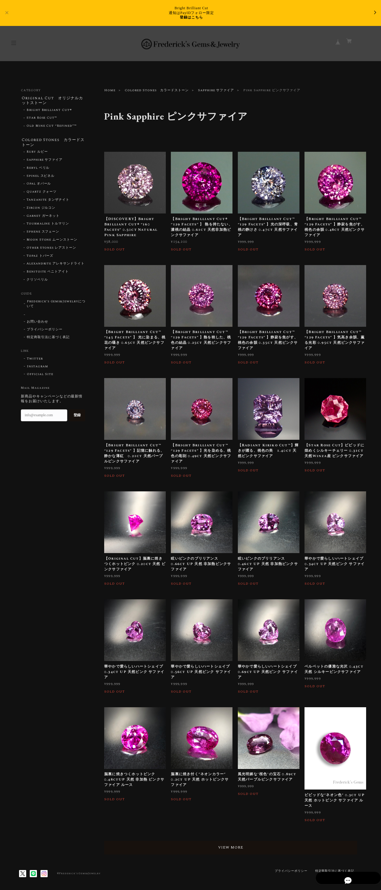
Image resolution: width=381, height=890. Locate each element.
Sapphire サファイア (216, 90)
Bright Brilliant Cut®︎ (49, 111)
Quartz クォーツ (41, 193)
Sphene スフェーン (43, 233)
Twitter (35, 360)
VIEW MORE (235, 847)
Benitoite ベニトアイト (47, 273)
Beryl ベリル (38, 170)
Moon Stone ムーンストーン (51, 241)
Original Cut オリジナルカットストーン (53, 101)
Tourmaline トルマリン (47, 225)
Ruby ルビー (37, 153)
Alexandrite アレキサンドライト (55, 265)
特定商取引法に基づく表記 (48, 339)
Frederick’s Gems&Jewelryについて (56, 306)
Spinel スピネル (40, 178)
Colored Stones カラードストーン (157, 90)
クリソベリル (37, 281)
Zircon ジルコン (41, 210)
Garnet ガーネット (43, 218)
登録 (77, 417)
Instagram (37, 368)
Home (109, 90)
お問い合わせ (37, 323)
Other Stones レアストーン (51, 249)
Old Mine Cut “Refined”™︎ (51, 127)
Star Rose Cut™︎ (41, 119)
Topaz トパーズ (40, 258)
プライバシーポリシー (45, 331)
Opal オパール (38, 185)
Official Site (40, 376)
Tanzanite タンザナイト (47, 201)
